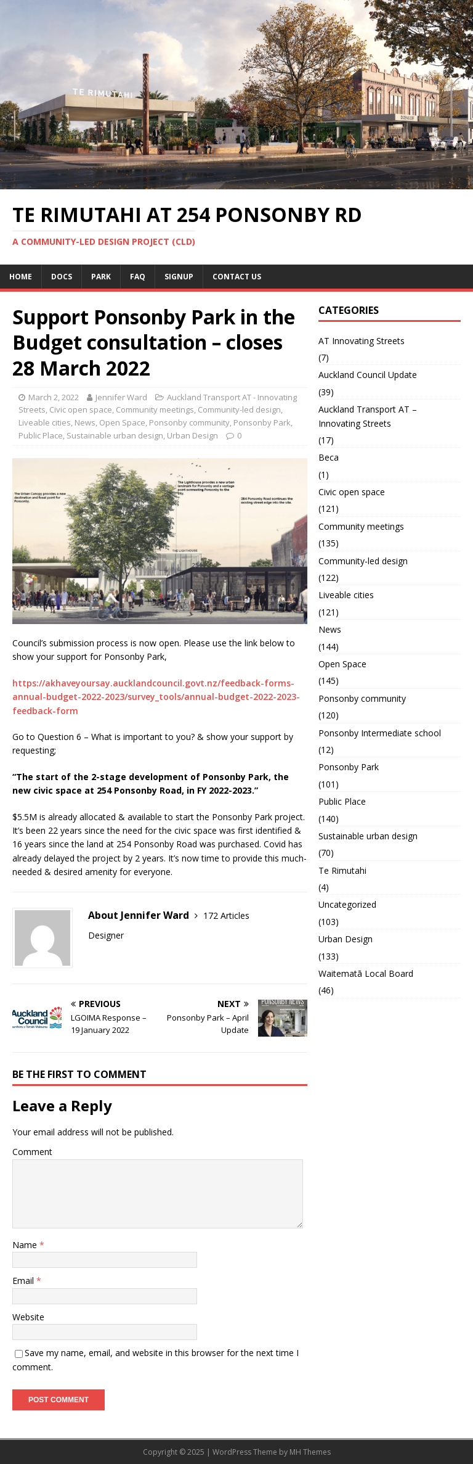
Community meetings (155, 409)
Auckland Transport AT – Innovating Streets (367, 416)
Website (28, 1317)
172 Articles (226, 915)
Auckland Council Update (367, 374)
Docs (61, 276)
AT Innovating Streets (361, 341)
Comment (32, 1152)
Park (101, 276)
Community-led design (239, 409)
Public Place (40, 435)
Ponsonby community (189, 422)
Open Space (122, 422)
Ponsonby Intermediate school (379, 733)
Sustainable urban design (115, 435)
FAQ (137, 276)
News (85, 422)
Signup (178, 276)
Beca (328, 457)
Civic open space (80, 409)
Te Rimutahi (342, 870)
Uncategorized (347, 904)
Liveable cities (44, 422)
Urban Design (192, 435)
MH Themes (310, 1452)
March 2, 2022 (53, 397)
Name (25, 1245)
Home (20, 276)
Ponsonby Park (262, 422)
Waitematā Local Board (365, 973)
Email (24, 1280)
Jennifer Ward (121, 397)
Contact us (236, 276)
